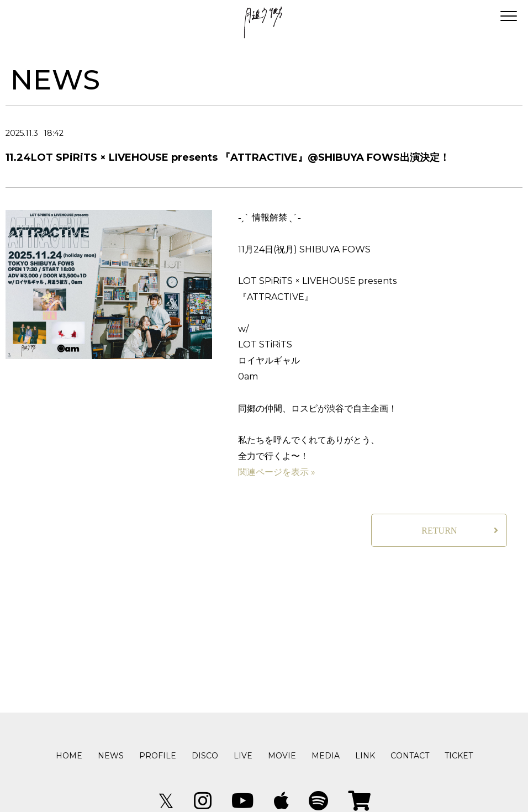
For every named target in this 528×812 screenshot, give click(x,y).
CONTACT (409, 756)
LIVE (243, 756)
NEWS (111, 756)
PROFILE (157, 756)
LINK (365, 756)
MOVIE (282, 756)
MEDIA (325, 756)
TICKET (459, 756)
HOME (69, 756)
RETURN (439, 530)
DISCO (205, 756)
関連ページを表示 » (276, 472)
